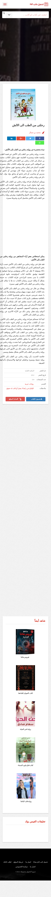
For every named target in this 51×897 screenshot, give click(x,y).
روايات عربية (29, 384)
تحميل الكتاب (36, 399)
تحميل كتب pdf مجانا (40, 862)
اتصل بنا (28, 862)
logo (39, 4)
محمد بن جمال (35, 132)
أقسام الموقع (15, 399)
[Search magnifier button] (4, 13)
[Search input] (28, 15)
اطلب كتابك (7, 862)
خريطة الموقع (18, 862)
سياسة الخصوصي (21, 867)
